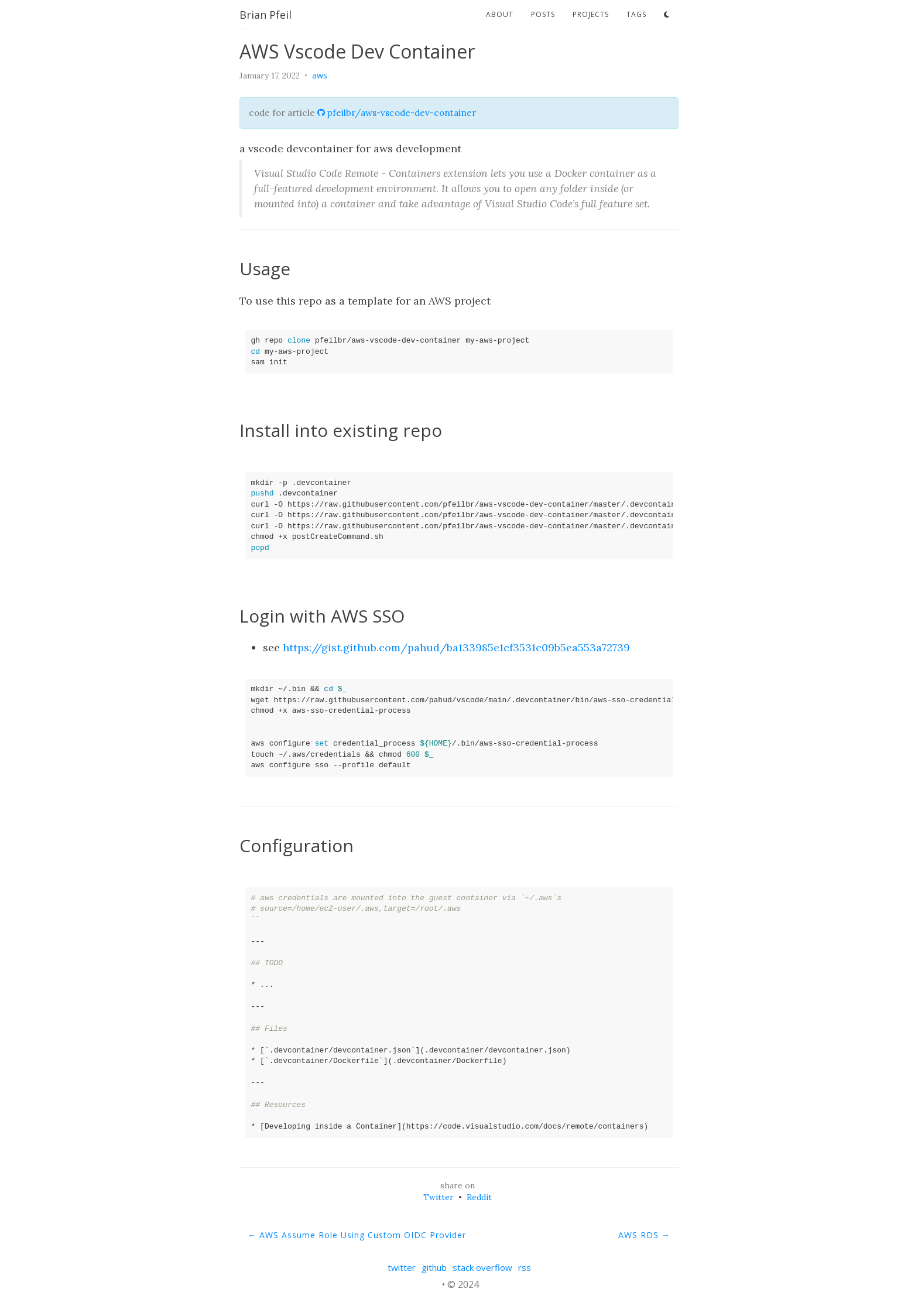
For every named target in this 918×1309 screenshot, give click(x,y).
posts (543, 14)
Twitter (438, 1197)
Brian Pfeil (265, 15)
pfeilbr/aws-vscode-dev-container (396, 112)
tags (636, 14)
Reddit (479, 1197)
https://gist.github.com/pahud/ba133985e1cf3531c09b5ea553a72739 (456, 647)
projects (591, 14)
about (499, 14)
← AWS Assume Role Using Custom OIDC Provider (357, 1234)
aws (319, 75)
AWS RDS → (644, 1234)
